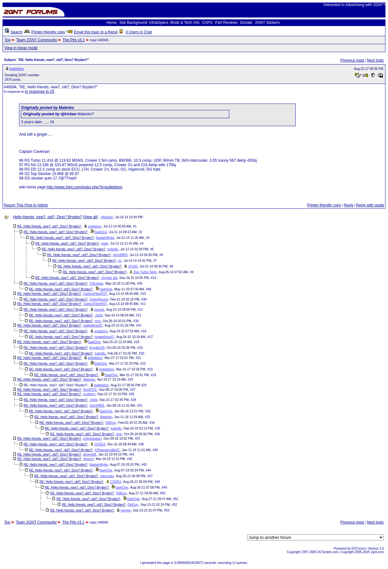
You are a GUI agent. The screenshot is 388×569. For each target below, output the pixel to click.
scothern (89, 394)
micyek (99, 309)
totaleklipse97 (93, 325)
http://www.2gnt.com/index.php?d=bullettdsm (84, 187)
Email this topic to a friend (95, 32)
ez (120, 260)
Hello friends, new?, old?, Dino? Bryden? (47, 217)
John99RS (120, 255)
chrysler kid (109, 278)
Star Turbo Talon (145, 272)
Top (7, 40)
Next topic (375, 60)
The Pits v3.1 (74, 40)
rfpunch (88, 459)
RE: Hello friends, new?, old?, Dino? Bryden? (49, 226)
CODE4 (99, 444)
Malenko (89, 379)
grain (104, 243)
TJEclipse (96, 283)
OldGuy (110, 422)
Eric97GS (90, 389)
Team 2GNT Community (36, 40)
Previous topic (352, 60)
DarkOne (100, 232)
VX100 (132, 266)
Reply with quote (370, 205)
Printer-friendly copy (48, 32)
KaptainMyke (105, 238)
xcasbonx (94, 226)
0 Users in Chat (139, 32)
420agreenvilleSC (107, 450)
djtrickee (107, 217)
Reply (348, 205)
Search (16, 32)
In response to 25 (39, 91)
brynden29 (97, 347)
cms (97, 321)
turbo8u (112, 249)
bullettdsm (17, 69)
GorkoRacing (99, 299)
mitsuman (107, 476)
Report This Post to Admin (26, 205)
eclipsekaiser (92, 438)
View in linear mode (21, 48)
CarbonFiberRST (95, 293)
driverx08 (89, 454)
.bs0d (98, 315)
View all (90, 217)
